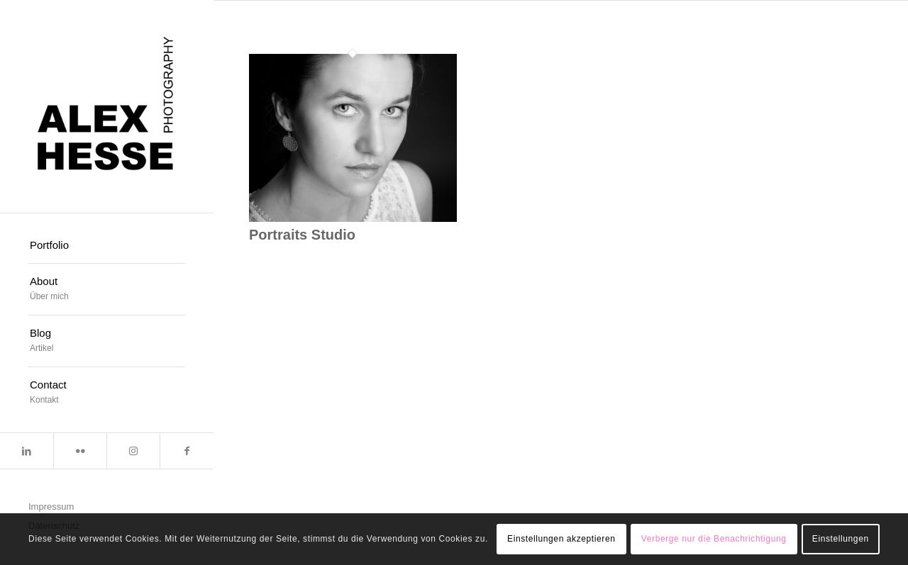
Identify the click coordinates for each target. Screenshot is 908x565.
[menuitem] (106, 246)
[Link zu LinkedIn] (26, 451)
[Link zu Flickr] (79, 451)
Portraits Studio (302, 234)
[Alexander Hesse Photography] (106, 106)
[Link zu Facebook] (186, 451)
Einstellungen (840, 539)
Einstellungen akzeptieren (561, 539)
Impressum (51, 506)
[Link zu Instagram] (133, 451)
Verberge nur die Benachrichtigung (714, 539)
